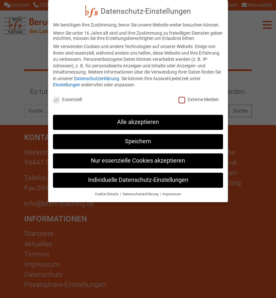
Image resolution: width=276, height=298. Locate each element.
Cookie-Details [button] (107, 190)
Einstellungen (66, 81)
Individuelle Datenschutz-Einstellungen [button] (138, 176)
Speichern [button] (138, 138)
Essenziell (67, 96)
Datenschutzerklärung (96, 75)
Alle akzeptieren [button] (138, 118)
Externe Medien (199, 96)
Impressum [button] (172, 190)
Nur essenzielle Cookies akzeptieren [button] (138, 157)
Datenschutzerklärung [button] (141, 190)
